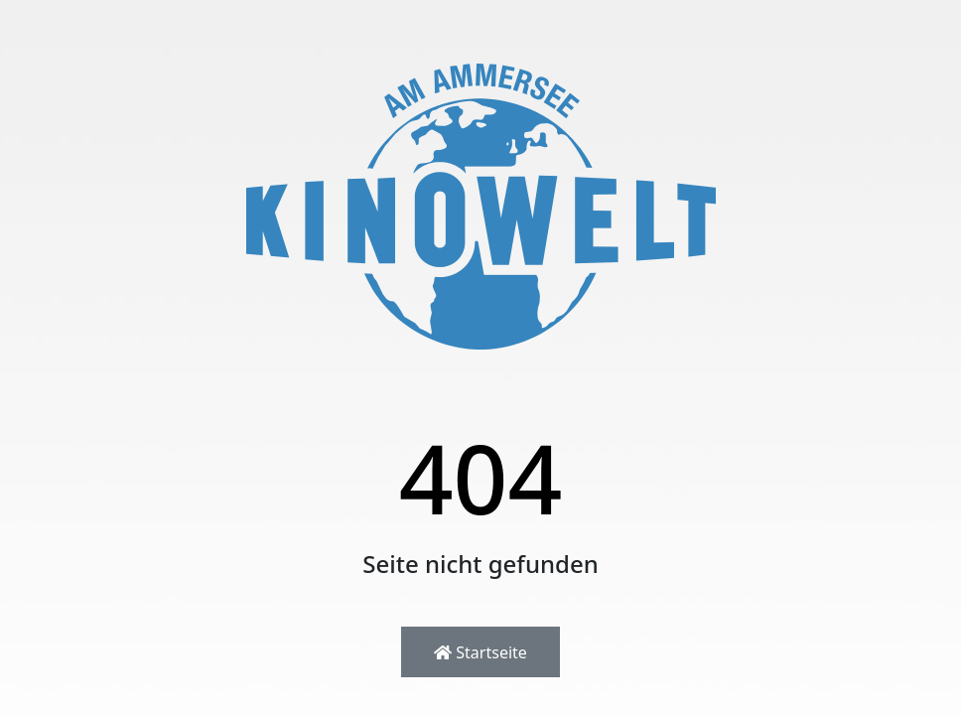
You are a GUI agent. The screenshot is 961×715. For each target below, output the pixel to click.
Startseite (480, 652)
